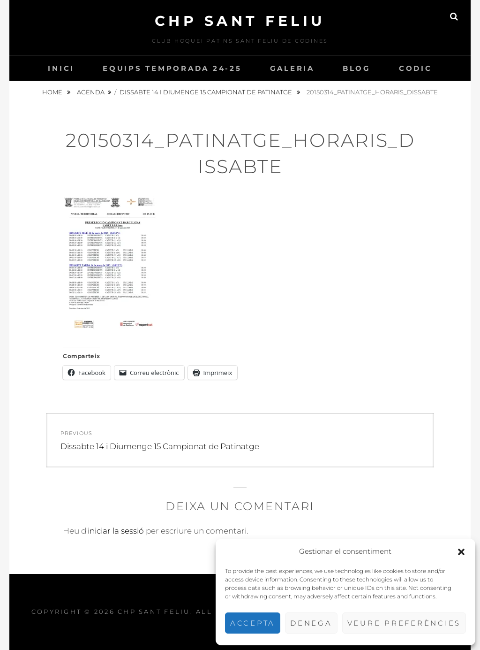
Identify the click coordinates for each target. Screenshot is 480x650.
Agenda (91, 92)
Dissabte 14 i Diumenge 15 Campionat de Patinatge (206, 92)
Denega (311, 623)
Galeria (292, 68)
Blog (357, 68)
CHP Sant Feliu (240, 21)
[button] (461, 552)
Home (53, 92)
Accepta (252, 623)
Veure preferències (404, 623)
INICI (61, 68)
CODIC (415, 68)
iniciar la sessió (116, 530)
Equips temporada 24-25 (172, 68)
